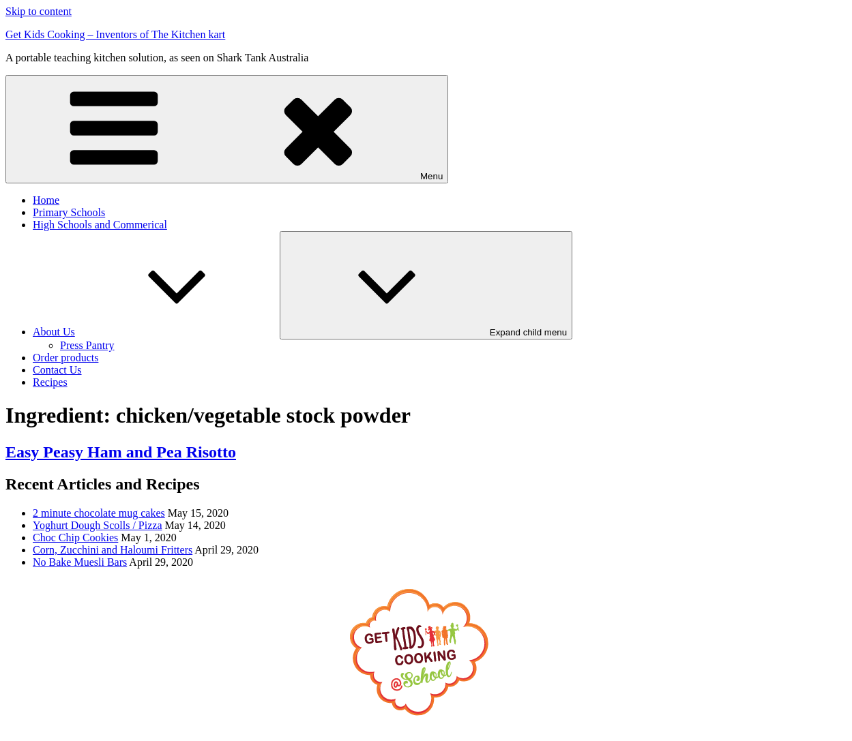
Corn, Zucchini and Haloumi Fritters (112, 550)
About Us (156, 331)
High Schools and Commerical (100, 224)
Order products (65, 357)
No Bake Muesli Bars (80, 562)
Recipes (50, 382)
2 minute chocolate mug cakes (99, 513)
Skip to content (38, 11)
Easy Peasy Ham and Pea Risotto (120, 452)
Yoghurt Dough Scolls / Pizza (97, 525)
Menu (227, 129)
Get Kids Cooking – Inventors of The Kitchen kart (115, 34)
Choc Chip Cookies (75, 537)
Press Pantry (87, 345)
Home (46, 200)
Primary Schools (69, 212)
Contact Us (57, 370)
